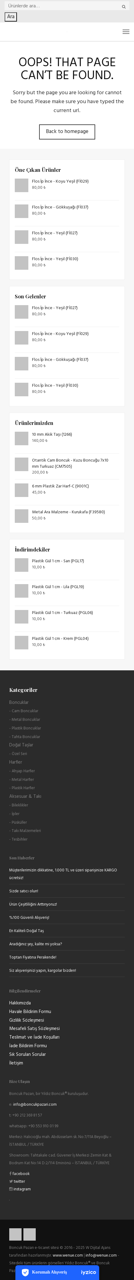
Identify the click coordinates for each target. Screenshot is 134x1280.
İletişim (16, 1063)
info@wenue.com (101, 1255)
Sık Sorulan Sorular (27, 1054)
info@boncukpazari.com (35, 1104)
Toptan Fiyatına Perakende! (32, 957)
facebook (20, 1174)
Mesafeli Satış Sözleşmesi (34, 1028)
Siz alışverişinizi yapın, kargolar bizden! (42, 970)
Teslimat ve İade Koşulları (34, 1037)
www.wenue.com (68, 1255)
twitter (19, 1181)
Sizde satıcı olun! (23, 891)
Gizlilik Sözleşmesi (26, 1020)
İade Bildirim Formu (28, 1046)
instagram (22, 1189)
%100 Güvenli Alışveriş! (29, 918)
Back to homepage (67, 131)
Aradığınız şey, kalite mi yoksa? (35, 944)
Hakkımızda (20, 1003)
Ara (10, 17)
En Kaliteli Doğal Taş (26, 931)
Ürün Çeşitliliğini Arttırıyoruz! (33, 904)
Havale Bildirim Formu (30, 1012)
